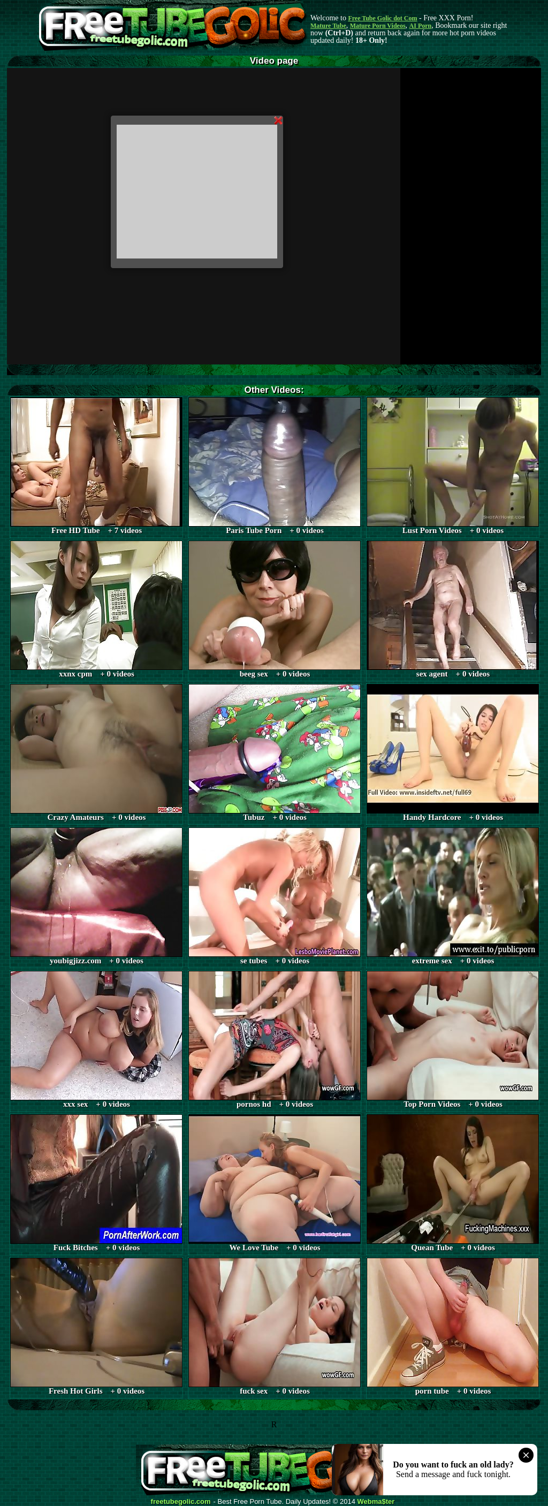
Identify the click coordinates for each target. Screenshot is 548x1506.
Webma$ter (376, 1501)
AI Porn (420, 25)
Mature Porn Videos (378, 25)
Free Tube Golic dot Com (382, 18)
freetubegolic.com (181, 1501)
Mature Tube (328, 25)
